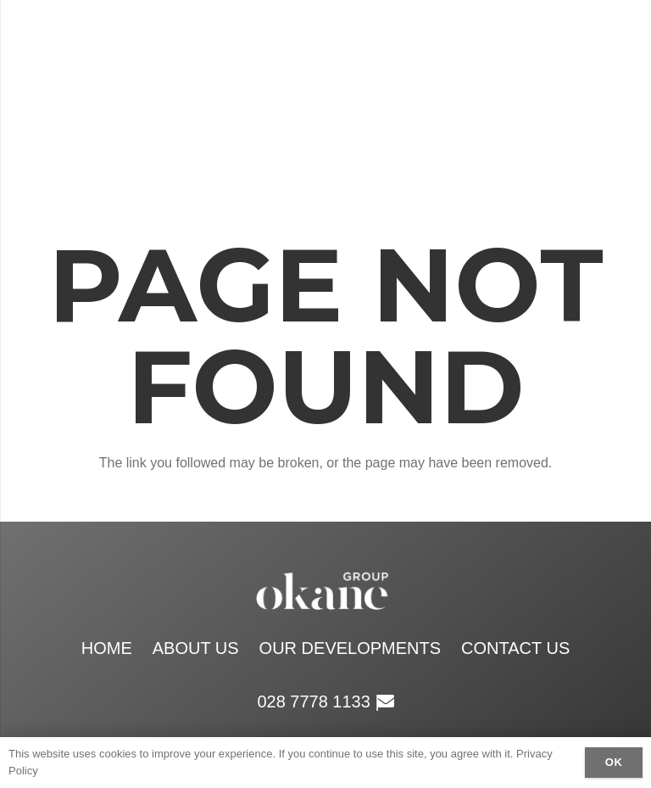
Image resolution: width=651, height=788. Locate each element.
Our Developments (350, 648)
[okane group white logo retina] (275, 93)
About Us (196, 648)
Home (106, 648)
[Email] (620, 93)
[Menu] (518, 93)
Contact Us (515, 648)
